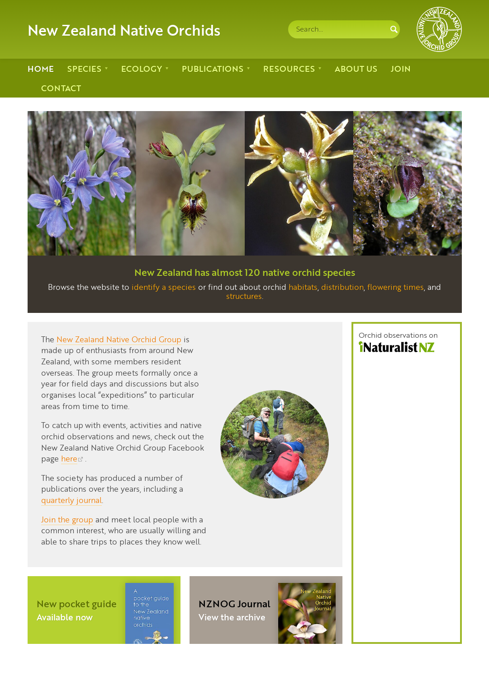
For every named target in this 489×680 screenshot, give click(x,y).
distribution (342, 287)
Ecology (141, 68)
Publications (212, 68)
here (69, 458)
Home (41, 68)
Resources (289, 68)
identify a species (164, 287)
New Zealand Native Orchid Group (119, 339)
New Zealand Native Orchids (124, 29)
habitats (303, 287)
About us (356, 68)
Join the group (67, 519)
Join (401, 68)
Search (394, 29)
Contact (61, 87)
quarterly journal (71, 500)
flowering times (395, 287)
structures (244, 296)
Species (84, 68)
